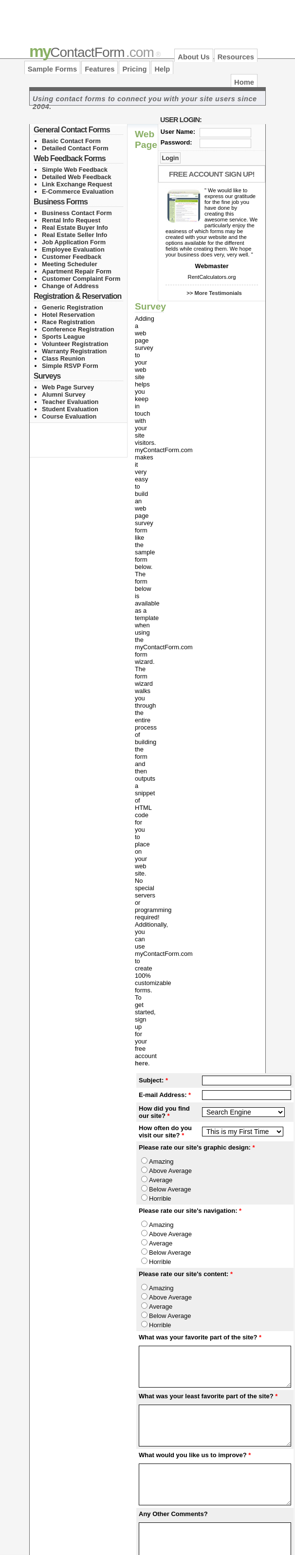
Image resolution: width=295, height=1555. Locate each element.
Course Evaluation (69, 416)
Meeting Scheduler (69, 264)
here (141, 1063)
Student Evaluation (70, 409)
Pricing (134, 69)
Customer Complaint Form (81, 278)
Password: (176, 142)
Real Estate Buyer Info (75, 227)
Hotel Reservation (68, 314)
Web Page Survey (68, 387)
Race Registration (68, 322)
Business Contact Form (77, 213)
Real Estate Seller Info (74, 234)
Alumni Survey (64, 394)
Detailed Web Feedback (76, 177)
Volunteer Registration (75, 344)
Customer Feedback (71, 256)
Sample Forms (52, 69)
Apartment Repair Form (76, 271)
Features (99, 69)
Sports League (63, 336)
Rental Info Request (71, 220)
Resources (236, 57)
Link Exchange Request (77, 184)
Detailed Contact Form (75, 148)
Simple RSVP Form (70, 365)
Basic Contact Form (71, 141)
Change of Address (70, 286)
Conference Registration (78, 329)
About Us (193, 57)
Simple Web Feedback (75, 169)
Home (244, 82)
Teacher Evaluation (70, 401)
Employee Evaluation (73, 249)
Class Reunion (63, 358)
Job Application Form (74, 242)
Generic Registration (72, 307)
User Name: (178, 131)
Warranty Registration (74, 351)
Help (162, 69)
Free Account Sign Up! (212, 174)
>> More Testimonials (214, 293)
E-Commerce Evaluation (77, 191)
